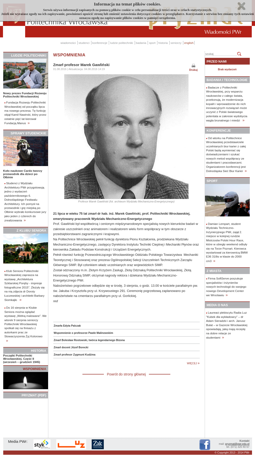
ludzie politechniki (121, 42)
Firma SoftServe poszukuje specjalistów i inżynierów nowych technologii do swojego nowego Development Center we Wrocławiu (226, 287)
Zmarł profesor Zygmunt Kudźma (75, 354)
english (188, 42)
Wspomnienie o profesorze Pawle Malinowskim (83, 332)
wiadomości (68, 42)
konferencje (100, 42)
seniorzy (176, 42)
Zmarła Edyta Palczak (67, 325)
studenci (84, 42)
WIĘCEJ (193, 363)
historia (163, 42)
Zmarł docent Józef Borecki (71, 347)
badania (141, 42)
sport (152, 42)
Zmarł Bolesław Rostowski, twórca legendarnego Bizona (89, 340)
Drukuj (193, 69)
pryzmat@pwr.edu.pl (237, 443)
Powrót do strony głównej (126, 374)
